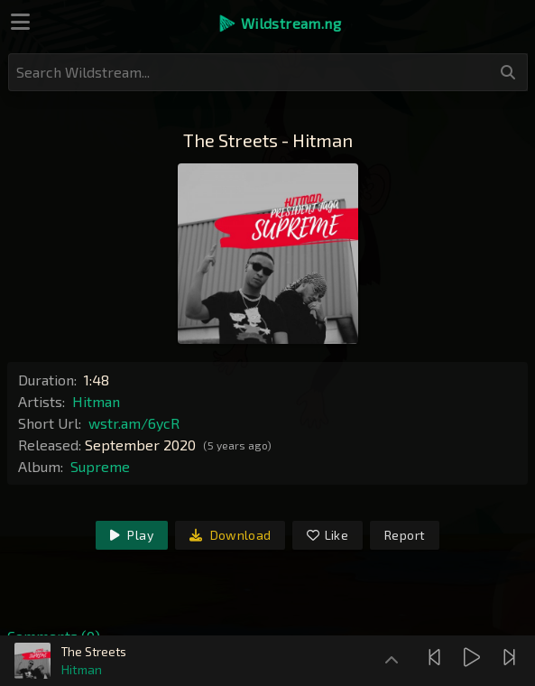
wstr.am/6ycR (134, 422)
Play (131, 534)
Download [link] (230, 534)
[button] (279, 23)
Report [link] (404, 534)
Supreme (100, 466)
